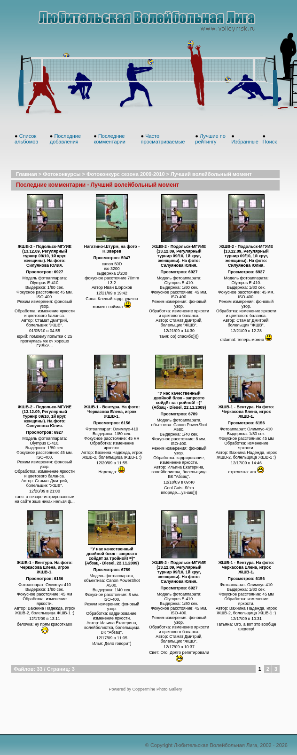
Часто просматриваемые (163, 138)
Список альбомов (26, 138)
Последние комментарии (109, 138)
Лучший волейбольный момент (211, 174)
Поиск (270, 141)
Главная (26, 174)
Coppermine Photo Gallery (157, 689)
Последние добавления (65, 138)
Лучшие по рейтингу (210, 138)
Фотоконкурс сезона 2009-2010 (125, 174)
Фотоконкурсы (61, 174)
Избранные (244, 141)
